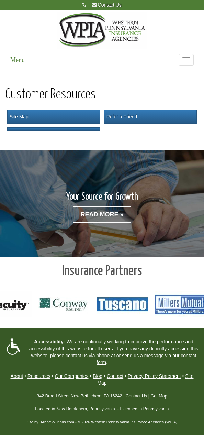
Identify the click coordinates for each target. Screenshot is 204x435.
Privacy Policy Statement (154, 376)
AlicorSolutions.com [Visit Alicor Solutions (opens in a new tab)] (57, 422)
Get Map (158, 396)
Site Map (19, 116)
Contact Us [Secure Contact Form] (136, 396)
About (17, 376)
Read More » (101, 214)
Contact (115, 376)
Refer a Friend (121, 116)
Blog (97, 376)
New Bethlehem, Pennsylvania (85, 408)
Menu (17, 59)
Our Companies (71, 376)
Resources (38, 376)
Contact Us (110, 5)
